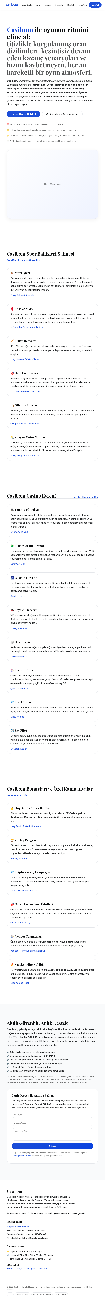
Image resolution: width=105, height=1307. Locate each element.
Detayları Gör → (19, 563)
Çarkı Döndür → (19, 688)
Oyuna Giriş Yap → (20, 531)
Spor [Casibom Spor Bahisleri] (38, 5)
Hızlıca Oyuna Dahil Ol (23, 114)
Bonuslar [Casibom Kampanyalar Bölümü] (59, 5)
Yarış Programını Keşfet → (24, 455)
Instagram (20, 1270)
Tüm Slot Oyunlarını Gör (84, 497)
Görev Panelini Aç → (21, 922)
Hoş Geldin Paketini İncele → (26, 826)
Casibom (10, 4)
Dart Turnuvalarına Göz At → (26, 391)
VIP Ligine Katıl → (20, 858)
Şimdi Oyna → (17, 596)
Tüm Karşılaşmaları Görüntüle (23, 260)
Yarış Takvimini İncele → (23, 295)
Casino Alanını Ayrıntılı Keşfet (62, 114)
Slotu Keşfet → (18, 716)
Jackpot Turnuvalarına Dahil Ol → (29, 950)
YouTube (42, 1270)
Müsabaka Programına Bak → (26, 327)
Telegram (31, 1270)
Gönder (52, 1148)
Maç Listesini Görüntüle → (24, 359)
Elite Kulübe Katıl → (21, 982)
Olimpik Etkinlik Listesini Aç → (26, 423)
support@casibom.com (21, 1157)
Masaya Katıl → (18, 628)
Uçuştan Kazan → (20, 748)
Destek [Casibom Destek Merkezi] (70, 5)
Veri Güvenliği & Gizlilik (41, 1215)
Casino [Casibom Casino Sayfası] (48, 5)
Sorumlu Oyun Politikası (18, 1215)
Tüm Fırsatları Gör (17, 795)
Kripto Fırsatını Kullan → (23, 890)
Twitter (10, 1270)
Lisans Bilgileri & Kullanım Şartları (69, 1215)
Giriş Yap (83, 5)
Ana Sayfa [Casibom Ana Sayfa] (27, 5)
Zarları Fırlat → (18, 656)
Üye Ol (95, 4)
